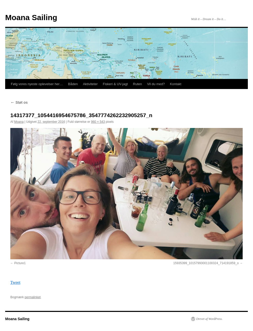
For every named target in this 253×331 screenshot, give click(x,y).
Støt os (19, 102)
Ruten (137, 84)
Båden (73, 84)
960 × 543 (98, 122)
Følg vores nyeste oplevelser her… (37, 84)
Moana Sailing (31, 17)
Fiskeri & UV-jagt (115, 84)
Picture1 (20, 263)
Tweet (15, 282)
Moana (19, 122)
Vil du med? (156, 84)
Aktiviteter (90, 84)
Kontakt (175, 84)
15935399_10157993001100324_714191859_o (206, 263)
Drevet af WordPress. (209, 319)
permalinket (33, 297)
